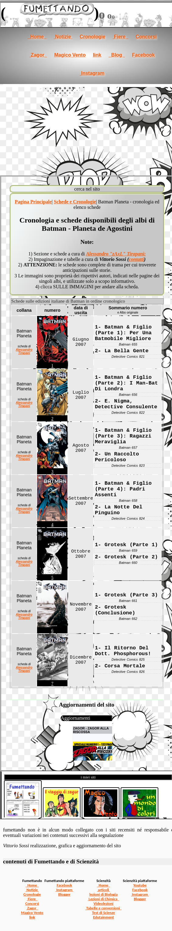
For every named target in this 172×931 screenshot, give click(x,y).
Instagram (92, 73)
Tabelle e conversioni (103, 908)
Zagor (38, 55)
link (97, 55)
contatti (136, 259)
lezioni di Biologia (103, 894)
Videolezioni (103, 903)
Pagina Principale (33, 201)
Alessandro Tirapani (24, 351)
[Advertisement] (86, 129)
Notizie (63, 36)
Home (37, 36)
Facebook (143, 55)
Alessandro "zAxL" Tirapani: (116, 253)
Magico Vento (70, 55)
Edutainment (103, 917)
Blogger (64, 894)
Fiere (121, 36)
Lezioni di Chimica (103, 899)
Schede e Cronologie (75, 201)
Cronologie (92, 36)
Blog (116, 55)
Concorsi (146, 36)
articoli (103, 889)
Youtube (139, 885)
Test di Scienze (103, 912)
